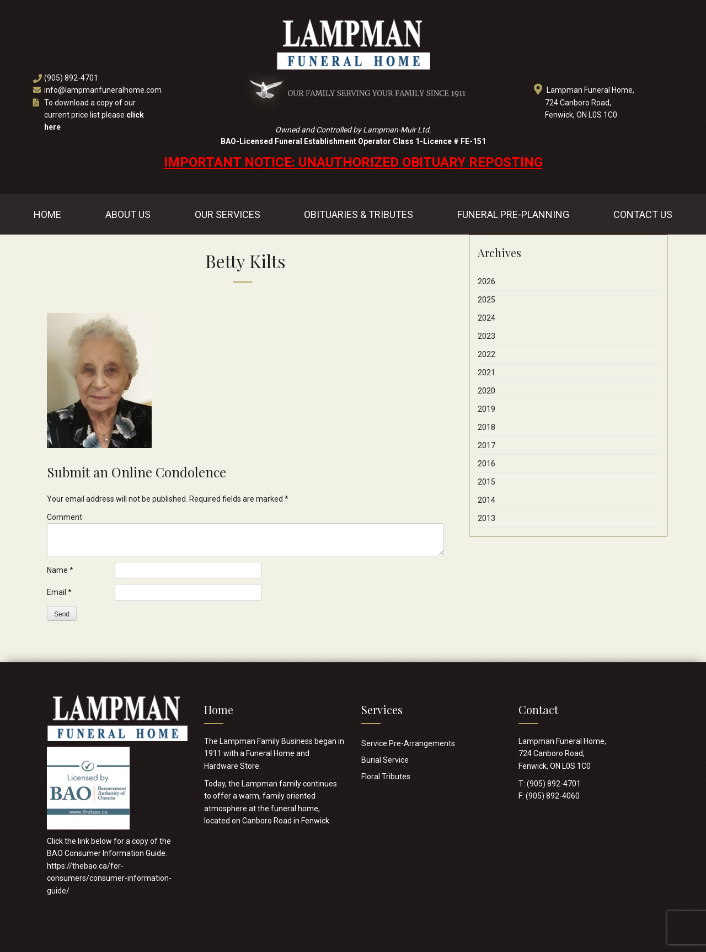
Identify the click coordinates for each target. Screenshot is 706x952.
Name (60, 570)
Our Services (227, 214)
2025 (486, 299)
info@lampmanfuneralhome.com (103, 90)
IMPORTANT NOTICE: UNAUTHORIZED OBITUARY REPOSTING (353, 162)
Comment (64, 517)
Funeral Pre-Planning (513, 214)
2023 (486, 336)
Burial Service (385, 760)
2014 (486, 500)
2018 (486, 427)
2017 (486, 445)
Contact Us (642, 214)
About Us (128, 214)
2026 (486, 281)
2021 (486, 372)
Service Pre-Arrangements (408, 743)
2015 (486, 481)
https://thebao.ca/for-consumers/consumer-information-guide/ (109, 878)
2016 (486, 463)
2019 (486, 409)
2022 (486, 354)
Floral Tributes (385, 776)
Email (59, 592)
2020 (486, 390)
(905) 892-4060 (553, 795)
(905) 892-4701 (71, 77)
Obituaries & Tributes (358, 214)
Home (47, 214)
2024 (486, 317)
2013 (486, 518)
